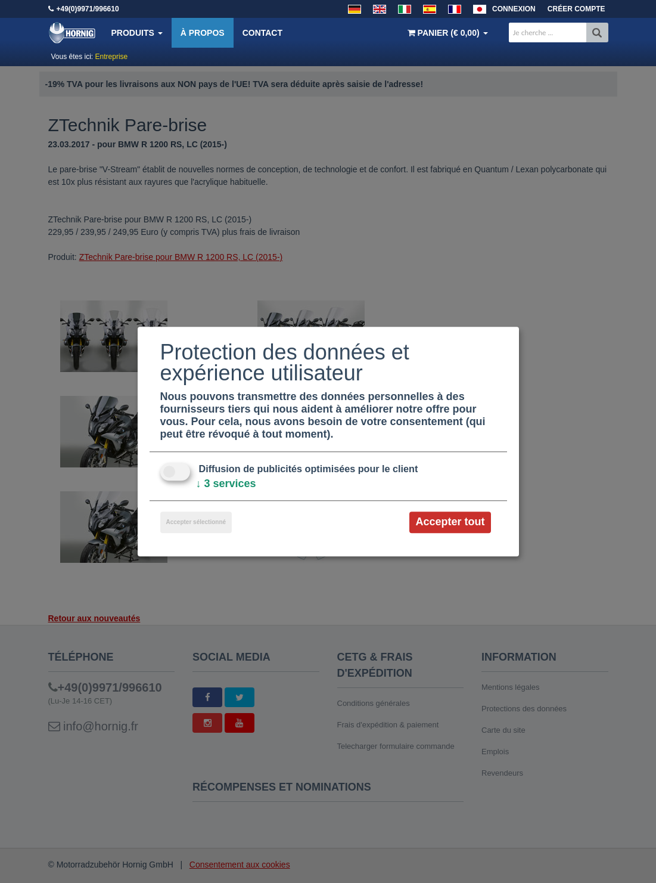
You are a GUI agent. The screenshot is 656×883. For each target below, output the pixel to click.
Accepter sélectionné (196, 522)
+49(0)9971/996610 (88, 9)
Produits (137, 33)
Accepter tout (449, 522)
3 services (226, 484)
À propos (203, 33)
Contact (262, 33)
